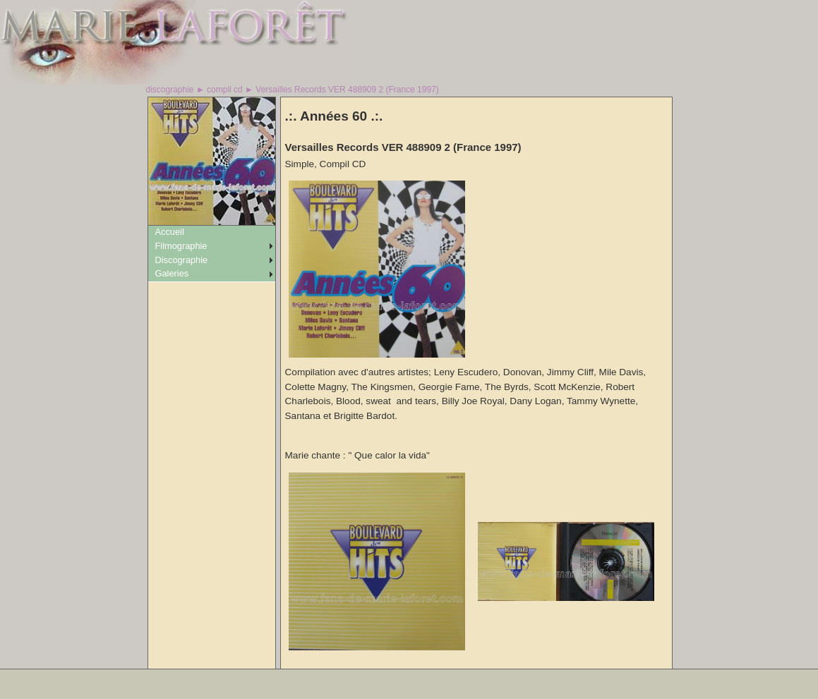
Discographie (181, 260)
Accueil (169, 231)
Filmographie (181, 246)
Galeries (172, 273)
